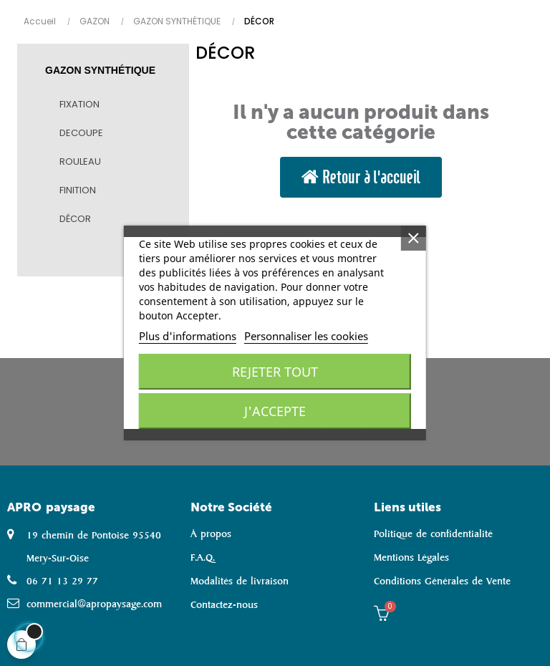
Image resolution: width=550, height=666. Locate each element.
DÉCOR (75, 219)
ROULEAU (80, 161)
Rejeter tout (275, 371)
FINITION (77, 190)
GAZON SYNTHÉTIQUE (100, 70)
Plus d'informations (187, 336)
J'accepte (275, 411)
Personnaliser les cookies (306, 336)
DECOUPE (81, 133)
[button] (361, 177)
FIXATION (79, 104)
